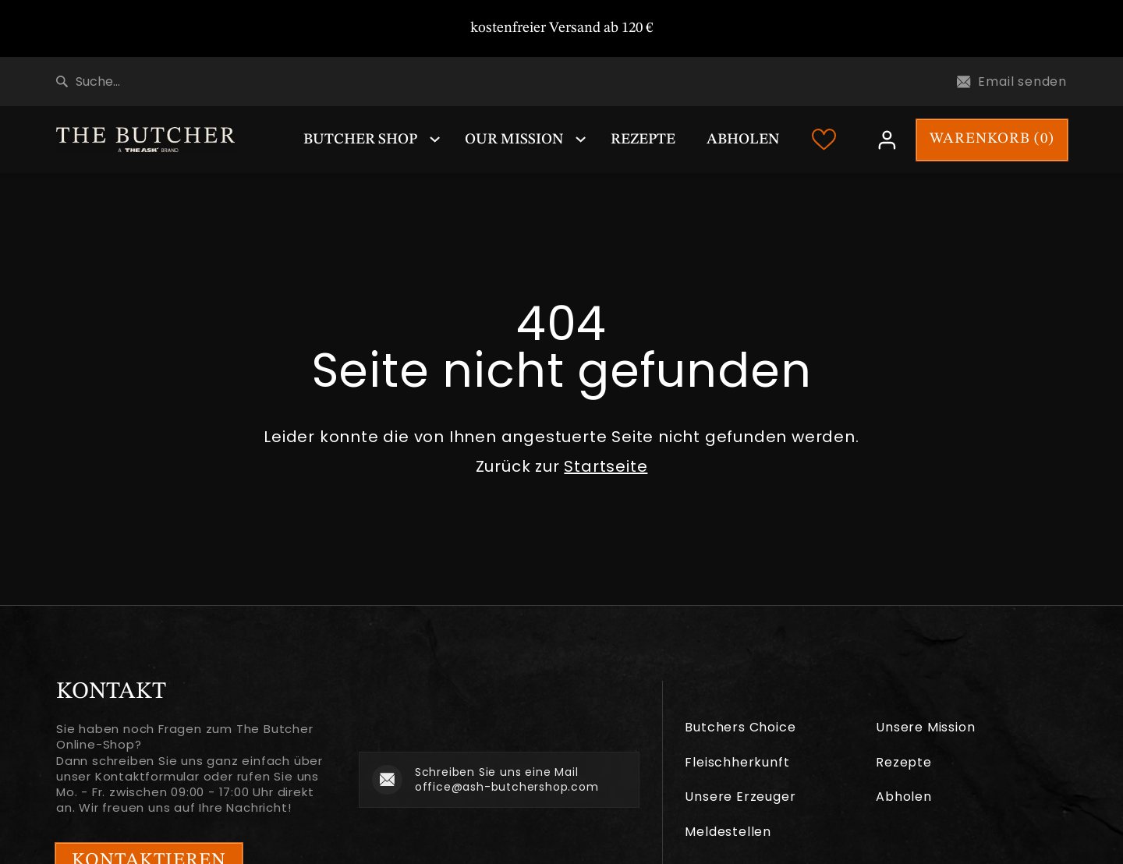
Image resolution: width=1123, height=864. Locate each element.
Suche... (88, 81)
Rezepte (643, 140)
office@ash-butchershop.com (507, 787)
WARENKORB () (992, 139)
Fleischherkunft (737, 762)
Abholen (743, 140)
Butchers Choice (740, 727)
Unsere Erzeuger (740, 797)
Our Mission (514, 140)
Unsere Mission (925, 727)
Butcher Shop (360, 140)
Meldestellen (728, 832)
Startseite (605, 466)
